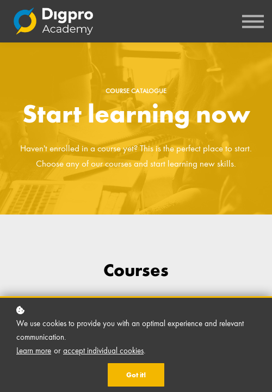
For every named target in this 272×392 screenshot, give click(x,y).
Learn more (33, 350)
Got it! (136, 374)
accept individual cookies (103, 350)
